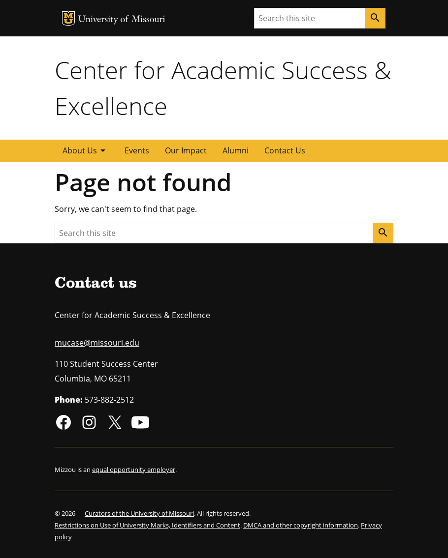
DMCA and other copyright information (300, 525)
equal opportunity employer (133, 469)
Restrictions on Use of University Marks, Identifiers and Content (147, 525)
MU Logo (68, 18)
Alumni (236, 150)
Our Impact (186, 150)
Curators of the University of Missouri (139, 513)
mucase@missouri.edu (97, 342)
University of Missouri (121, 20)
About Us (86, 150)
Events (137, 150)
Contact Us (284, 150)
